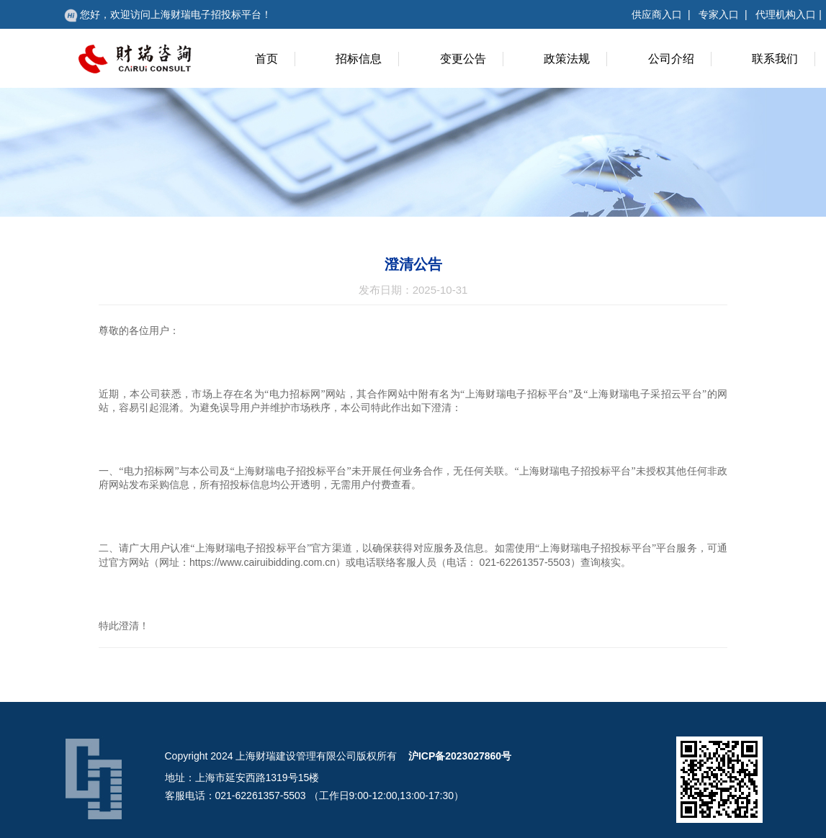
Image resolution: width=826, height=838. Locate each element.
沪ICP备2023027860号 (459, 756)
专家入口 (719, 14)
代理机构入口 (785, 14)
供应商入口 (657, 14)
